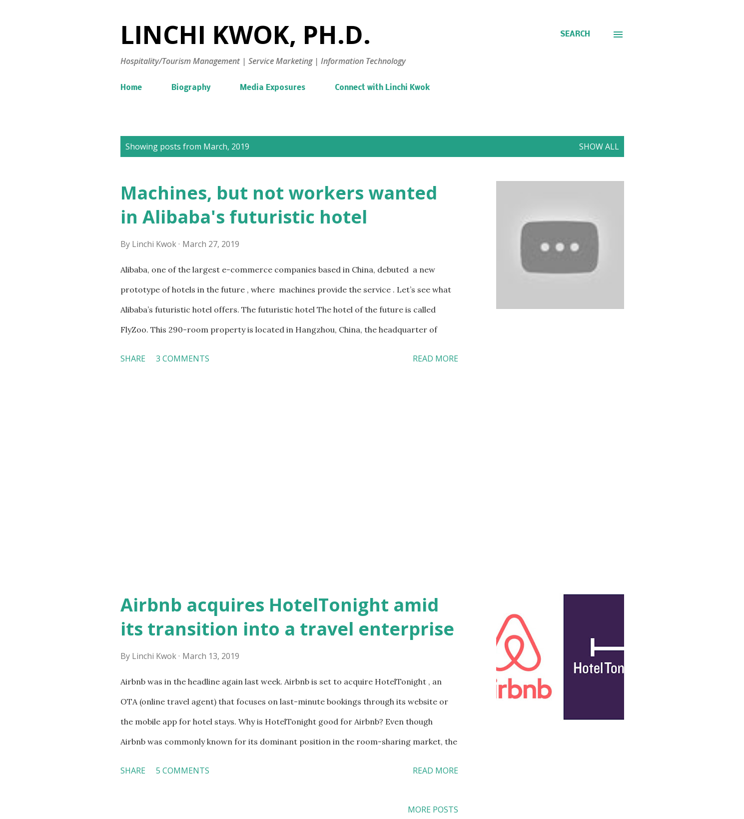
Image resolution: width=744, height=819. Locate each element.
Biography (190, 88)
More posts (433, 809)
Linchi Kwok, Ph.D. (245, 35)
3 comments (182, 358)
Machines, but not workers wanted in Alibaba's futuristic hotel (278, 204)
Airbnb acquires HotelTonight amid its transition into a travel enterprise (287, 616)
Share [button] (132, 358)
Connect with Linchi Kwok (382, 88)
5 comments (182, 770)
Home (131, 88)
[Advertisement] (289, 480)
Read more (435, 358)
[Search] (575, 34)
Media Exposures (272, 88)
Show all (599, 146)
